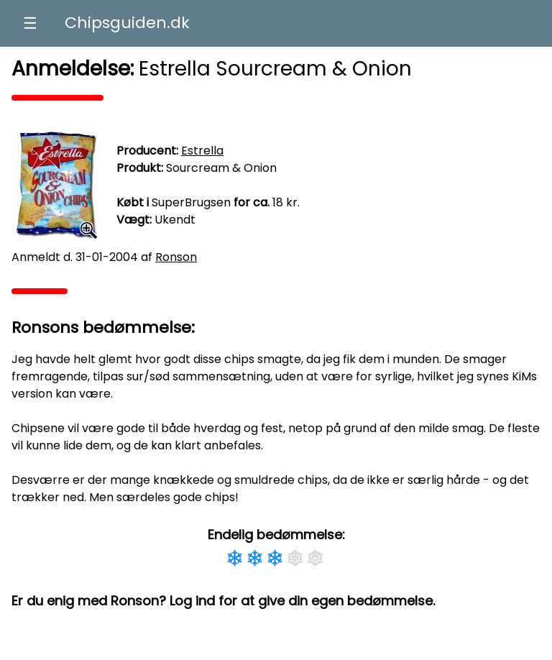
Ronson (176, 257)
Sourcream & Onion (221, 168)
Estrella (202, 150)
